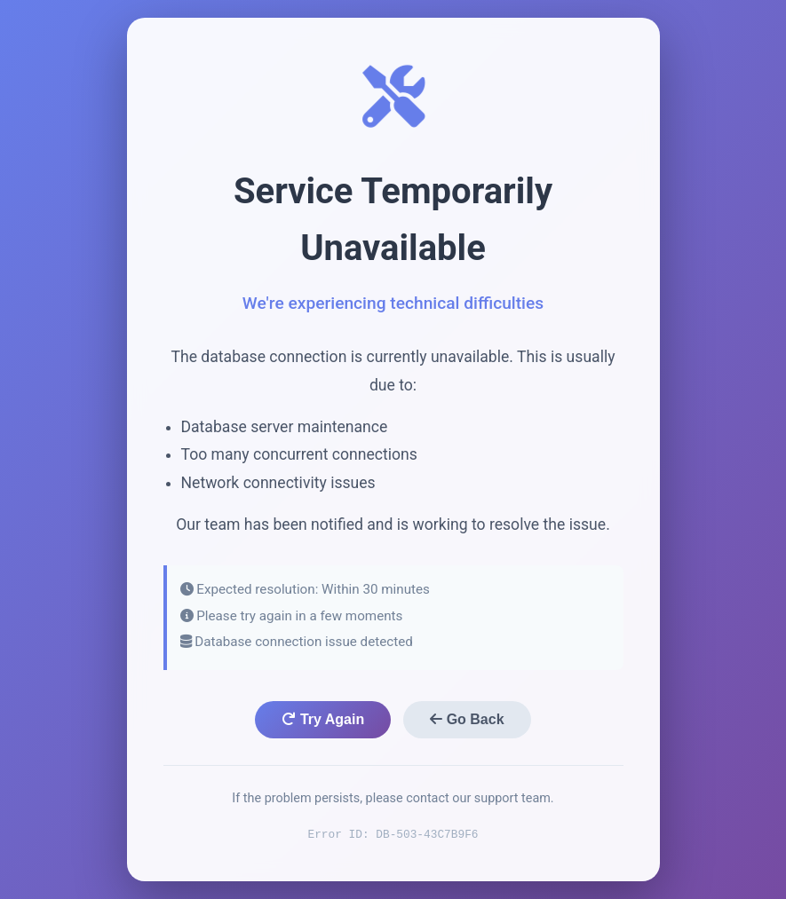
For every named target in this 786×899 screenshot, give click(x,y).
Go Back (467, 719)
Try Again (323, 719)
